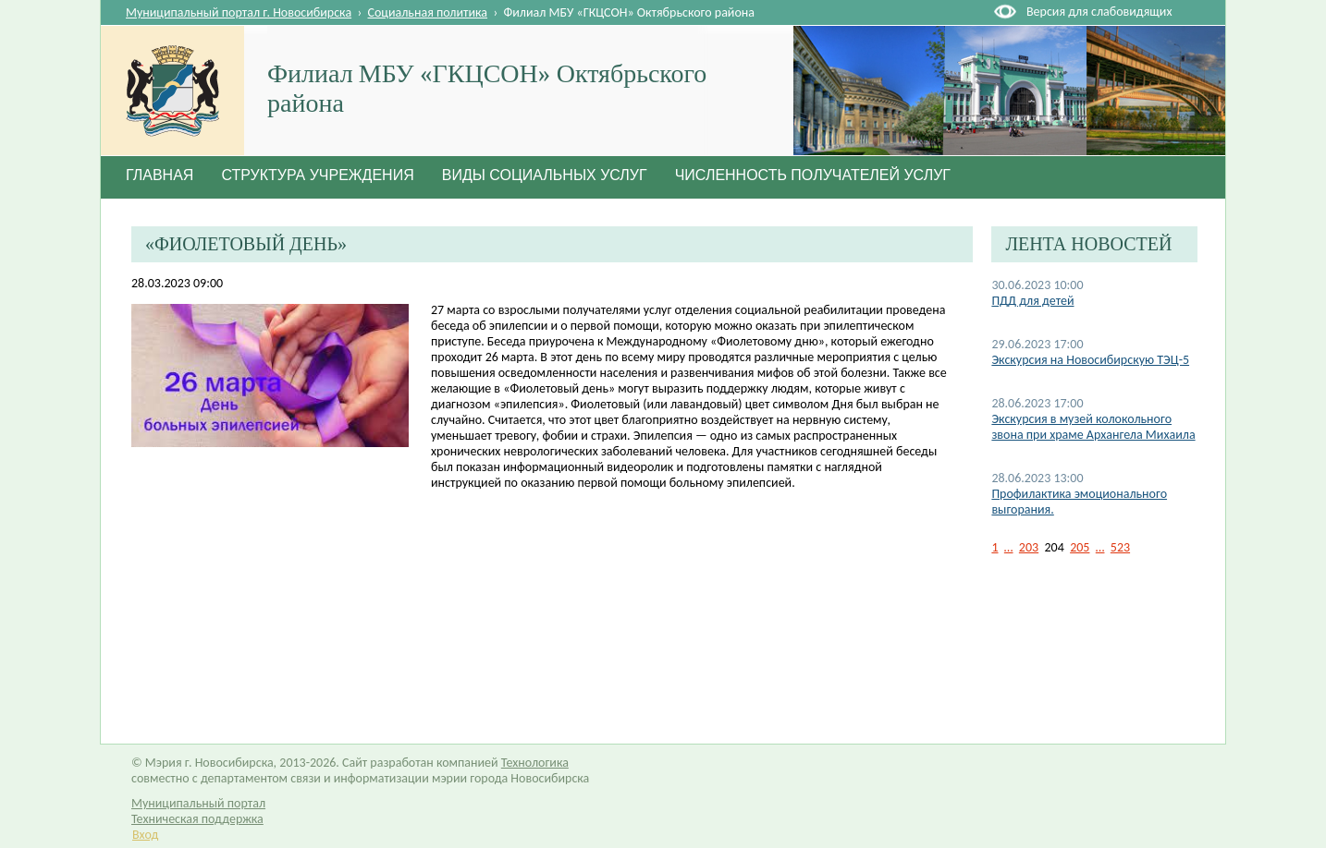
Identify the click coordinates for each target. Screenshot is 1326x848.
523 (1120, 547)
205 (1079, 547)
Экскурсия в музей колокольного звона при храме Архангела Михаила (1093, 426)
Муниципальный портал (198, 803)
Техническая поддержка (197, 819)
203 (1028, 547)
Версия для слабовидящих (1099, 11)
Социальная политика (428, 12)
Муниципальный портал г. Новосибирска (238, 12)
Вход (145, 834)
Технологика (535, 762)
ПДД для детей (1032, 301)
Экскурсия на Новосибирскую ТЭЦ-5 (1090, 360)
